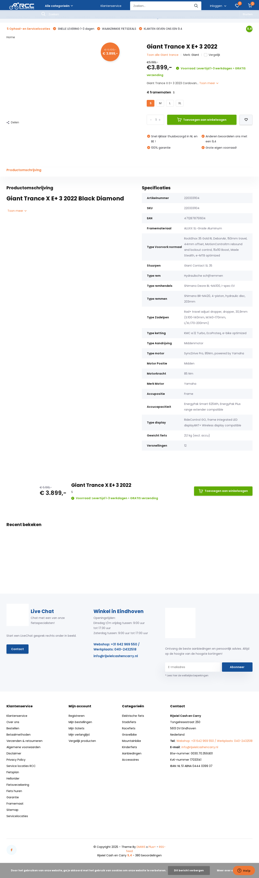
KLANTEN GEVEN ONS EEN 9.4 (162, 29)
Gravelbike (82, 17)
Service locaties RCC (21, 766)
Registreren (77, 716)
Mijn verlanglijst (79, 735)
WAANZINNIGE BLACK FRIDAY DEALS (215, 17)
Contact (17, 649)
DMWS (141, 847)
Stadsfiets (43, 17)
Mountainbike (105, 17)
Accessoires (176, 17)
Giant (195, 55)
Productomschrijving (23, 170)
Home (10, 37)
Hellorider (12, 778)
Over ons (12, 722)
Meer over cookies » (230, 870)
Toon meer (208, 83)
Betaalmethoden (18, 735)
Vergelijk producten (82, 741)
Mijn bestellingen (80, 722)
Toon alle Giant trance (162, 55)
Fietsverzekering (17, 785)
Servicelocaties (17, 816)
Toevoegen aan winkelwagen (201, 120)
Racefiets (62, 17)
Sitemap (12, 810)
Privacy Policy (15, 760)
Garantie (12, 797)
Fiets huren (14, 791)
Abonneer (237, 667)
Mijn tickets (76, 728)
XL (179, 103)
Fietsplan (12, 772)
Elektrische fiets (18, 17)
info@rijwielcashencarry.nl (115, 656)
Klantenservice (111, 6)
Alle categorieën (59, 6)
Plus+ (152, 847)
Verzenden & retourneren (24, 741)
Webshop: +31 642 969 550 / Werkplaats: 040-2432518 (116, 647)
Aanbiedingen (151, 17)
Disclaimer (13, 753)
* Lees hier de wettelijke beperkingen (186, 675)
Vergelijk (212, 55)
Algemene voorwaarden (23, 747)
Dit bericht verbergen (189, 870)
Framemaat (14, 804)
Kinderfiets (128, 17)
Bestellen (12, 728)
